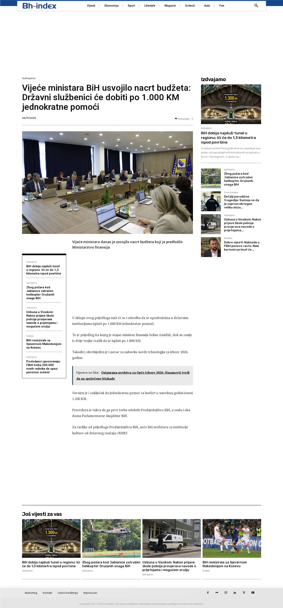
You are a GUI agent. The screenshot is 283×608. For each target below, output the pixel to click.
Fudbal (29, 336)
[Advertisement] (141, 43)
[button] (256, 6)
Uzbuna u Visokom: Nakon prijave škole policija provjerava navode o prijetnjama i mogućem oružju (41, 319)
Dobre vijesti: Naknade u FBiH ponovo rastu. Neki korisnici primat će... (242, 246)
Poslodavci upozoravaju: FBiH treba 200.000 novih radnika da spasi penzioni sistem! (43, 367)
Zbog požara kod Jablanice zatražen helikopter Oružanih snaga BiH (40, 293)
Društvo (228, 238)
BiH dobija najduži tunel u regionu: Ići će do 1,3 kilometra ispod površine (43, 269)
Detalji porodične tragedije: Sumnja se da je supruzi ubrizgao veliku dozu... (241, 202)
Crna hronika (231, 192)
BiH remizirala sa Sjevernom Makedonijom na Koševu (43, 344)
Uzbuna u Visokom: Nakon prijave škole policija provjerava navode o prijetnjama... (242, 225)
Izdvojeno (29, 78)
